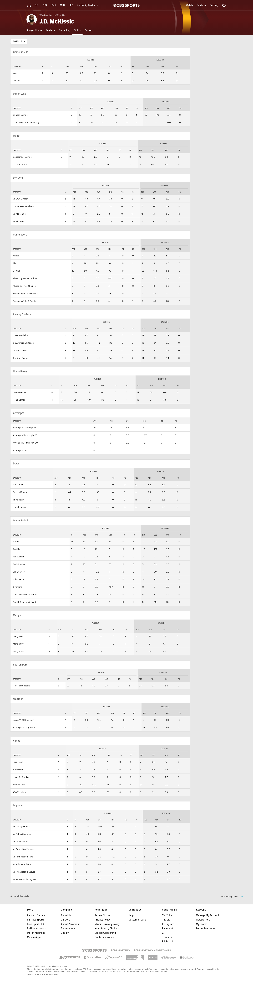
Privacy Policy (103, 919)
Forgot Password (206, 928)
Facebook (167, 928)
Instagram (168, 924)
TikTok (166, 919)
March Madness (36, 933)
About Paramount (71, 924)
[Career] (88, 30)
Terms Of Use (102, 915)
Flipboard (167, 941)
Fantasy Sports (35, 919)
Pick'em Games (36, 915)
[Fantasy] (50, 30)
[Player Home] (34, 30)
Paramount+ (68, 928)
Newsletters (203, 919)
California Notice (104, 937)
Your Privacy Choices (107, 928)
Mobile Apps (34, 937)
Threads (167, 937)
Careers (65, 919)
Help (131, 915)
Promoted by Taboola (232, 897)
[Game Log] (64, 30)
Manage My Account (207, 915)
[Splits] (77, 30)
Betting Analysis (36, 928)
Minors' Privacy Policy (107, 924)
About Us (66, 915)
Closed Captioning (105, 933)
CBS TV (65, 933)
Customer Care (137, 919)
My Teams (201, 924)
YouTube (167, 915)
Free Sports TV (35, 924)
